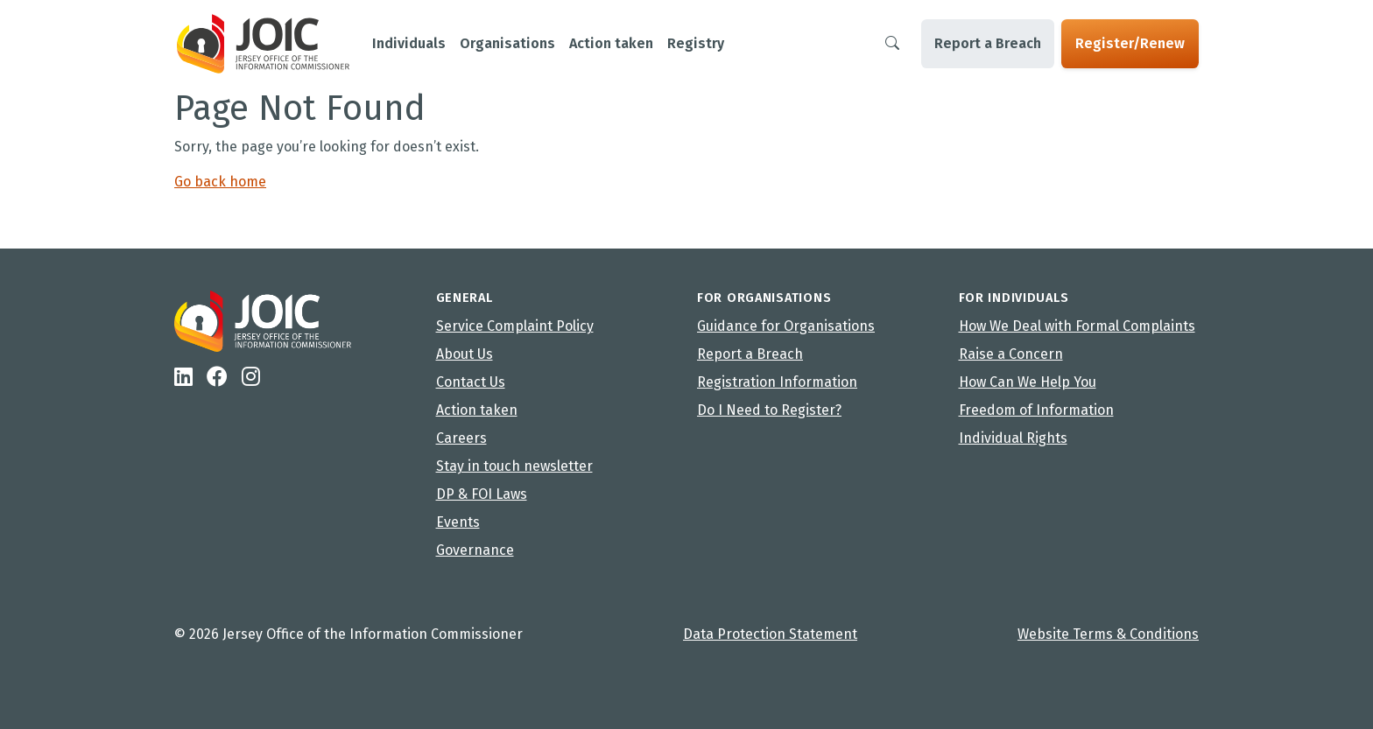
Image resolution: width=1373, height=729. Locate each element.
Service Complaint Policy (515, 326)
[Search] (892, 43)
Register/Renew (1130, 43)
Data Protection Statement (770, 634)
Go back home (220, 181)
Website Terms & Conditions (1108, 634)
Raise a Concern (1011, 354)
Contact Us (470, 382)
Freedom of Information (1036, 410)
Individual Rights (1013, 438)
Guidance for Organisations (786, 326)
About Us (464, 354)
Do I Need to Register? (769, 410)
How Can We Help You (1027, 382)
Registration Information (777, 382)
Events (458, 522)
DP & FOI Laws (481, 494)
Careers (461, 438)
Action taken (477, 410)
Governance (475, 550)
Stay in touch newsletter (514, 466)
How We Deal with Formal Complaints (1077, 326)
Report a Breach (987, 43)
